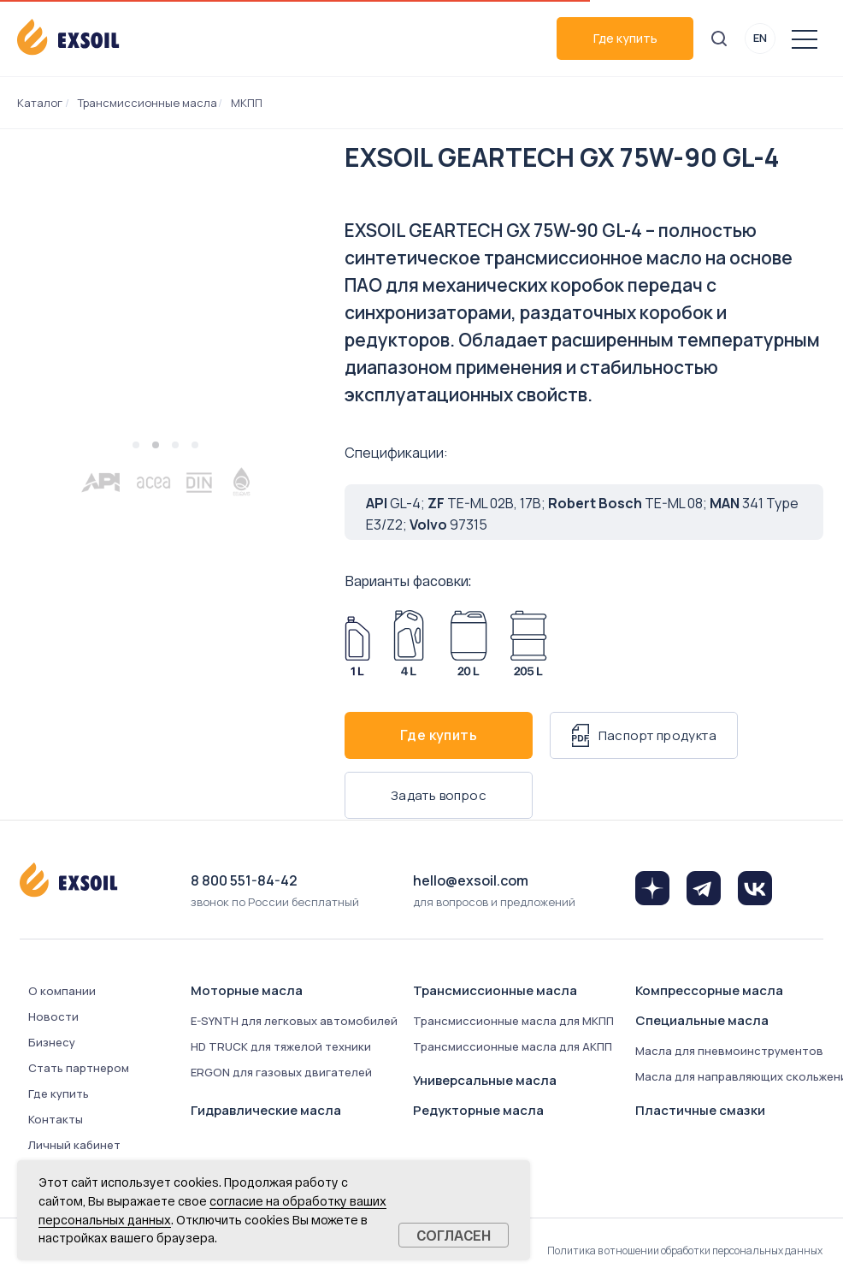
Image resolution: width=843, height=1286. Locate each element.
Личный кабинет (74, 1145)
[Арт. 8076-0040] (408, 643)
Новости (53, 1016)
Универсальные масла (485, 1080)
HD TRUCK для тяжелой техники (281, 1046)
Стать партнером (78, 1068)
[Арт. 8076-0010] (357, 643)
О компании (62, 991)
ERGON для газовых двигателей (281, 1072)
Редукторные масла (478, 1110)
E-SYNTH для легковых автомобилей (294, 1020)
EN (760, 37)
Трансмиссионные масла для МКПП (513, 1020)
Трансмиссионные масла (147, 102)
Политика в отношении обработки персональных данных (684, 1250)
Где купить (625, 38)
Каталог (39, 102)
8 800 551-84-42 (244, 880)
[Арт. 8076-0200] (468, 643)
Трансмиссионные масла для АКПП (512, 1046)
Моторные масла (247, 990)
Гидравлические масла (266, 1110)
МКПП (246, 102)
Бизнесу (51, 1042)
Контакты (55, 1119)
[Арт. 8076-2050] (528, 643)
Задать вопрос (438, 795)
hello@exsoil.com (470, 880)
